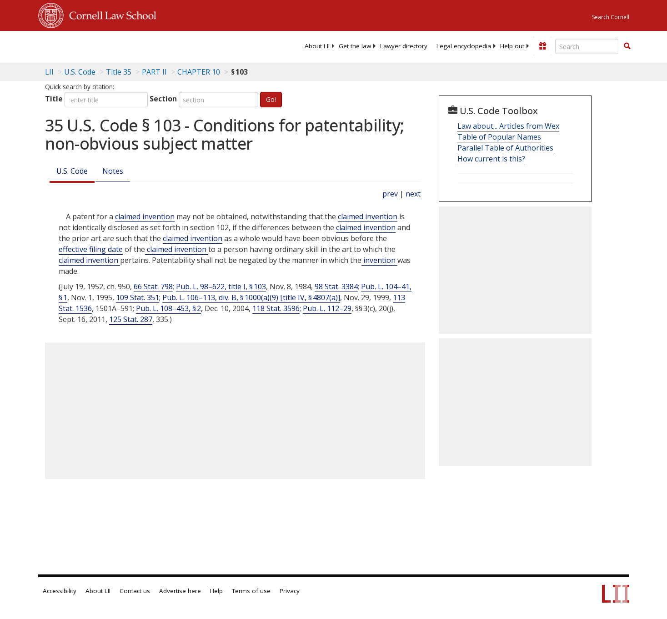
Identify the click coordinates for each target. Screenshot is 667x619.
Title (54, 99)
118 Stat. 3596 (276, 308)
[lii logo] (140, 45)
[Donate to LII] (542, 46)
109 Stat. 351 (137, 297)
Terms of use (251, 591)
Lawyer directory (403, 46)
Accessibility (59, 591)
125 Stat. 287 (130, 319)
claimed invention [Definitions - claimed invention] (145, 216)
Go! (271, 99)
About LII (317, 46)
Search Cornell (610, 17)
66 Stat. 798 (153, 287)
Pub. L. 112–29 (327, 308)
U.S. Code (72, 171)
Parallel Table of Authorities (505, 148)
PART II (154, 72)
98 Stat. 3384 (336, 287)
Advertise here (180, 591)
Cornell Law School (110, 14)
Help (216, 591)
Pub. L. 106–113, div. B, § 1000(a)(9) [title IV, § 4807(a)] (251, 297)
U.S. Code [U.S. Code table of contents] (79, 72)
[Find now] (627, 46)
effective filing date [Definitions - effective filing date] (91, 249)
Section (163, 99)
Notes (112, 171)
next (413, 194)
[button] (627, 46)
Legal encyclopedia (463, 46)
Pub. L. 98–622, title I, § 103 (221, 287)
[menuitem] (317, 45)
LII (49, 72)
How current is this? (491, 159)
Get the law (355, 46)
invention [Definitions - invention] (379, 260)
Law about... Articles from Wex (508, 126)
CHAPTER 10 (198, 72)
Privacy (290, 591)
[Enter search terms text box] (587, 46)
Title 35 (118, 72)
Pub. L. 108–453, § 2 (168, 308)
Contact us (135, 591)
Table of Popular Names (499, 137)
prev (390, 194)
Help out (512, 46)
